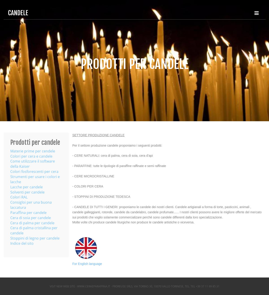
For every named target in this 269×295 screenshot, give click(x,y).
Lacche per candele (26, 187)
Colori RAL (19, 197)
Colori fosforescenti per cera (34, 171)
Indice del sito (22, 243)
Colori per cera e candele (31, 156)
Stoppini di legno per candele (35, 238)
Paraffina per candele (28, 212)
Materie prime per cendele (32, 151)
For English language (87, 264)
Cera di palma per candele (32, 222)
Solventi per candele (27, 192)
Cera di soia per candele (30, 217)
